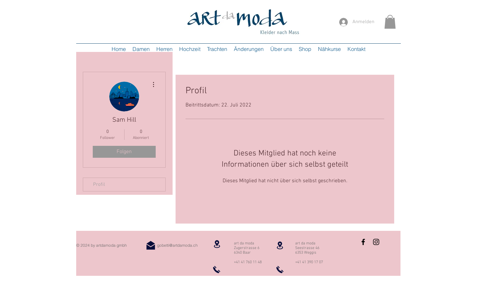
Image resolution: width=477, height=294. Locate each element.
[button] (390, 22)
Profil (99, 185)
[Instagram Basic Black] (376, 242)
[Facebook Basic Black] (363, 242)
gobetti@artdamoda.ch (177, 245)
